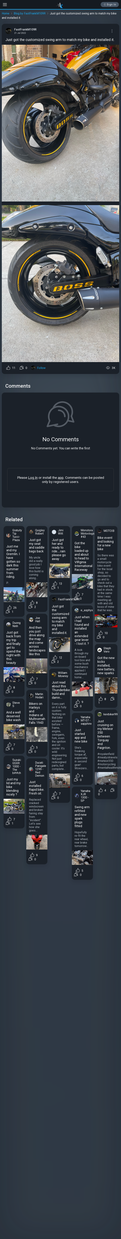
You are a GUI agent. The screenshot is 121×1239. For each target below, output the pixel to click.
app (61, 478)
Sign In (109, 4)
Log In (33, 478)
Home (5, 13)
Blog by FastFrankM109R (30, 13)
